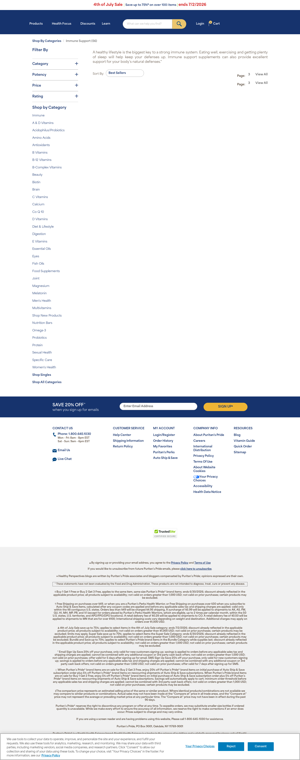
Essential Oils (41, 249)
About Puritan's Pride (208, 435)
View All (261, 74)
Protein (37, 345)
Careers (199, 441)
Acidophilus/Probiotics (48, 130)
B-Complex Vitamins (47, 167)
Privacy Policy (203, 456)
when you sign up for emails (75, 407)
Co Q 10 (38, 212)
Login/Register (164, 435)
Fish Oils (38, 263)
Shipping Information (128, 441)
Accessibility (202, 486)
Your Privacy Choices (205, 478)
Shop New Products (47, 315)
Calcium (38, 204)
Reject (231, 746)
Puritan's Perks (164, 452)
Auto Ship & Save (165, 458)
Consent (261, 746)
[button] (133, 535)
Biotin (36, 182)
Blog (237, 435)
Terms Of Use (202, 461)
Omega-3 (39, 330)
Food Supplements (46, 271)
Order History (163, 441)
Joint (35, 278)
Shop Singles (41, 375)
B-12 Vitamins (41, 160)
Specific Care (42, 360)
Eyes (35, 256)
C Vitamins (40, 197)
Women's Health (44, 367)
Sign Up (225, 407)
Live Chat (65, 459)
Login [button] (201, 23)
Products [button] (37, 23)
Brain (36, 189)
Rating (55, 96)
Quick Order (243, 446)
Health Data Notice (207, 492)
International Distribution (202, 448)
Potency (55, 75)
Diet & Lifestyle (43, 227)
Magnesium (40, 286)
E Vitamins (39, 241)
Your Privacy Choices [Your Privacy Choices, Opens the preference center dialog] (200, 746)
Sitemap (240, 452)
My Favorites (162, 446)
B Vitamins (40, 152)
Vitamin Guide (244, 441)
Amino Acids (41, 138)
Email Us (64, 450)
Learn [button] (107, 23)
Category (55, 64)
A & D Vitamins (43, 123)
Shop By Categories (46, 41)
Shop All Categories (46, 382)
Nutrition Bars (42, 323)
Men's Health (41, 301)
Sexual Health (42, 352)
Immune (38, 115)
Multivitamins (41, 308)
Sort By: (98, 74)
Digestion (39, 234)
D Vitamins (40, 219)
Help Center (122, 435)
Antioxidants (41, 145)
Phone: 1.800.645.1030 (74, 434)
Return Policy (123, 446)
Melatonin (39, 293)
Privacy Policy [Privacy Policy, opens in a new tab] (50, 755)
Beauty (37, 175)
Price (55, 85)
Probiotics (39, 338)
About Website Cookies (204, 469)
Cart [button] (214, 23)
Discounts (87, 23)
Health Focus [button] (63, 23)
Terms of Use (202, 563)
